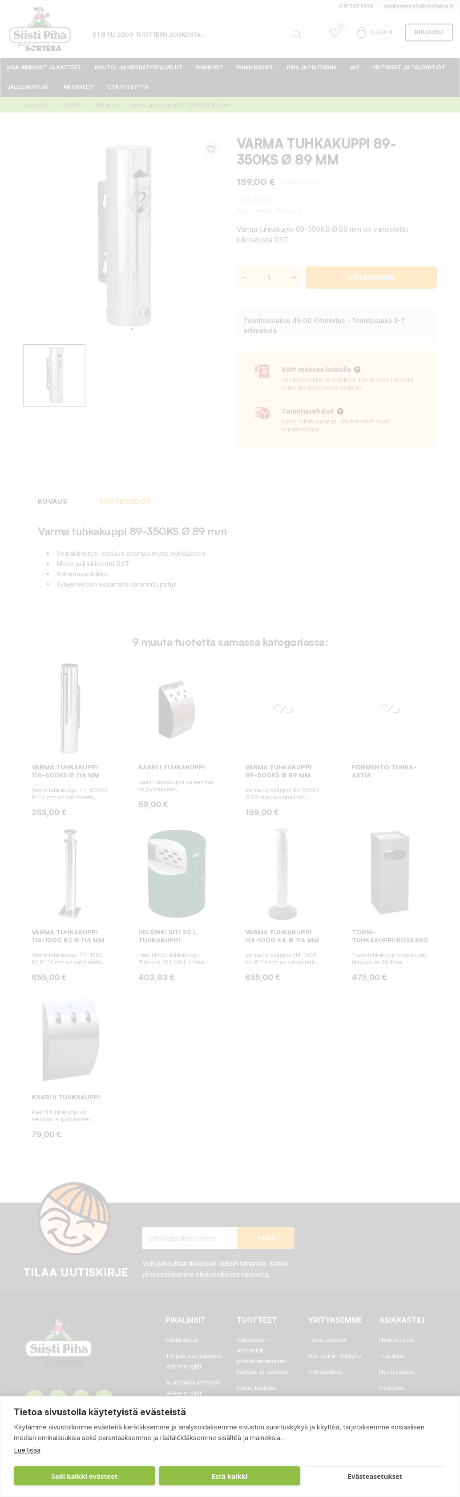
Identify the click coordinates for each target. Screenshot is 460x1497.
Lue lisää (27, 1450)
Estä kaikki (145, 1476)
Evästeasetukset (233, 1476)
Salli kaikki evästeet (56, 1476)
